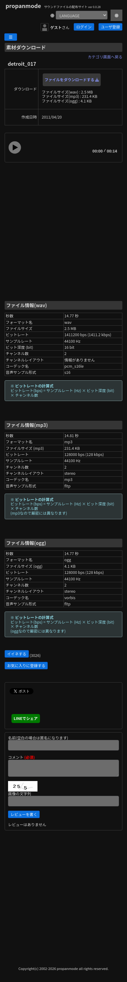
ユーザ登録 (110, 27)
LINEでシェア (26, 718)
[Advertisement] (63, 231)
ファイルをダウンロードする (72, 79)
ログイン (83, 27)
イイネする (16, 654)
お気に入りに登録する (26, 665)
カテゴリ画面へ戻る (105, 57)
